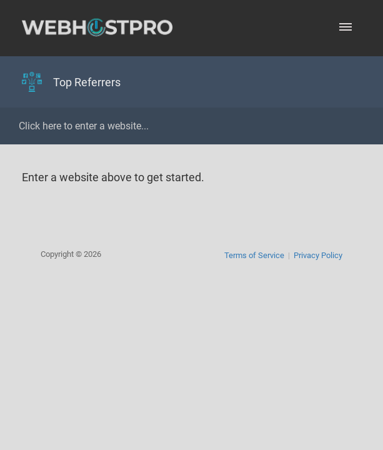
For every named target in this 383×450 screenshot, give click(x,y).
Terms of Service (254, 255)
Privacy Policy (318, 255)
